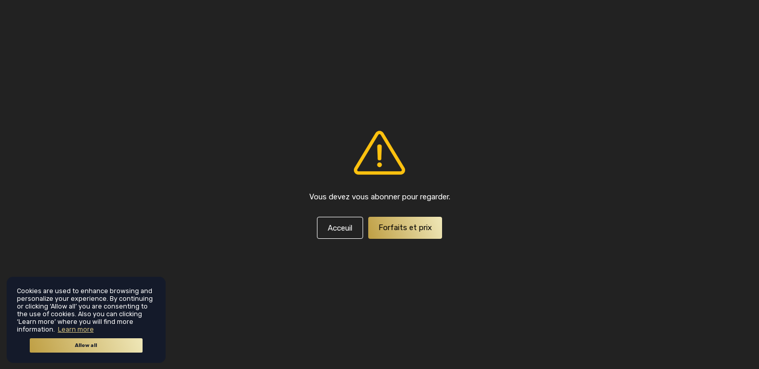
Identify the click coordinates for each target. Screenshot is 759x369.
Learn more (76, 329)
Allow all (86, 345)
